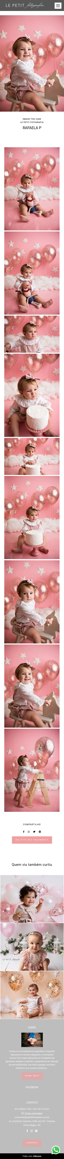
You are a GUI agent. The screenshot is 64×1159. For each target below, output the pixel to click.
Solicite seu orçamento (32, 840)
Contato (32, 1143)
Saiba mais (32, 1076)
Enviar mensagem (33, 1113)
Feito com (32, 1156)
